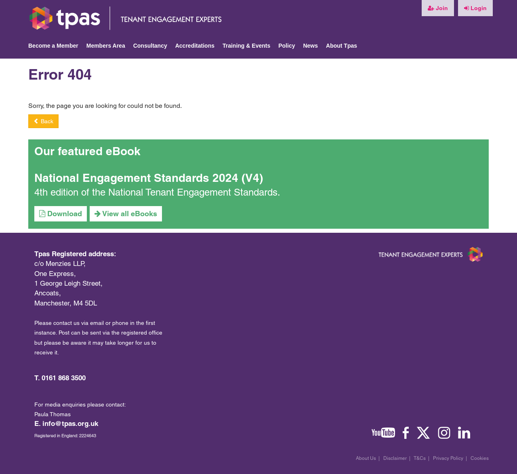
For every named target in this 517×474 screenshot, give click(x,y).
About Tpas (341, 45)
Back (43, 121)
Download (60, 213)
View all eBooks (126, 213)
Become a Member (53, 45)
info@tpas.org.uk (70, 423)
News (310, 45)
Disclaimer (395, 458)
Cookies (480, 458)
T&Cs (420, 458)
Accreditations (194, 45)
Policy (286, 45)
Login (475, 8)
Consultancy (150, 45)
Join (438, 8)
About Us (366, 458)
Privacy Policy (448, 458)
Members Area (105, 45)
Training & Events (246, 45)
